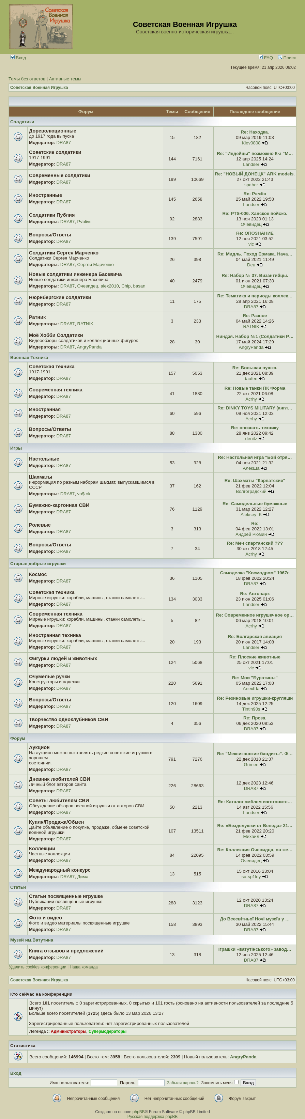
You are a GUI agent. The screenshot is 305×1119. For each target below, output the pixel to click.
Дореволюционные (52, 131)
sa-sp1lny (251, 876)
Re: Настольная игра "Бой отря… (255, 457)
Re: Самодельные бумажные (255, 503)
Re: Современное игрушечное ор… (255, 615)
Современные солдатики (59, 175)
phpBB (139, 1111)
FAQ (266, 57)
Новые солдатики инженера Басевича (75, 274)
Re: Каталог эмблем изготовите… (255, 801)
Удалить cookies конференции (37, 967)
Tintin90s (251, 709)
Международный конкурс (60, 870)
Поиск (287, 57)
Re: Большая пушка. (254, 367)
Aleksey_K (251, 514)
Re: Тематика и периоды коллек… (255, 295)
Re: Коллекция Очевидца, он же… (254, 849)
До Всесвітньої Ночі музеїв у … (255, 918)
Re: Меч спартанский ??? (255, 543)
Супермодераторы (107, 1031)
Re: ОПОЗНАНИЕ (255, 233)
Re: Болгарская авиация (255, 636)
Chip (126, 286)
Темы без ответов (27, 78)
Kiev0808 (251, 142)
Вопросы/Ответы (50, 234)
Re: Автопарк (255, 593)
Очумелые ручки (49, 676)
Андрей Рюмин (251, 534)
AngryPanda (89, 346)
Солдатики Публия (52, 215)
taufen (251, 378)
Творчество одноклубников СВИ (68, 719)
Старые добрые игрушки (38, 563)
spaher (251, 184)
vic (251, 244)
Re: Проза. (254, 717)
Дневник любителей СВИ (59, 779)
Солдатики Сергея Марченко (63, 252)
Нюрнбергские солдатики (60, 297)
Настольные (44, 459)
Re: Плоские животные (254, 656)
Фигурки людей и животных (63, 658)
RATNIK (85, 323)
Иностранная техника (55, 635)
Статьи (18, 887)
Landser (251, 164)
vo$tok (84, 493)
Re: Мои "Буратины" (255, 677)
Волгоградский (251, 491)
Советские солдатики (55, 152)
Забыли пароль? (183, 1083)
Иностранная (45, 409)
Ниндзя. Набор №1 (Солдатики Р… (255, 336)
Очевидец (251, 224)
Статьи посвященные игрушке (66, 896)
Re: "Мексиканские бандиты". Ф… (255, 753)
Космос (38, 574)
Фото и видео (45, 917)
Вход (18, 57)
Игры (16, 448)
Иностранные (45, 195)
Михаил (251, 836)
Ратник (37, 317)
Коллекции (42, 848)
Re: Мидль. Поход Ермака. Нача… (254, 254)
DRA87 (63, 142)
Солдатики (22, 121)
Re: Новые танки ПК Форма (255, 388)
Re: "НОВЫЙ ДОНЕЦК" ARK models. (255, 173)
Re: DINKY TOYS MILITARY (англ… (254, 407)
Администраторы (68, 1031)
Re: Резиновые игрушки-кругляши (255, 698)
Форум (17, 738)
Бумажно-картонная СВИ (59, 505)
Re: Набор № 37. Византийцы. (255, 275)
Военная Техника (29, 357)
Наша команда (83, 967)
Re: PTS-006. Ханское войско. (255, 213)
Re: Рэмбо (255, 193)
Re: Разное (255, 315)
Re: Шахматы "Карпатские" (255, 480)
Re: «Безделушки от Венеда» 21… (255, 825)
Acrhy (251, 399)
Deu (251, 264)
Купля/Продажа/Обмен (56, 822)
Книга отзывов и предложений (66, 950)
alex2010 (110, 286)
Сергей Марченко (95, 264)
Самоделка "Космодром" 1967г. (255, 572)
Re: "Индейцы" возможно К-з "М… (255, 153)
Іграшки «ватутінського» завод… (254, 949)
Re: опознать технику (255, 427)
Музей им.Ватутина (31, 940)
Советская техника (52, 366)
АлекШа (251, 468)
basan (139, 286)
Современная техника (55, 389)
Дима (83, 876)
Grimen (251, 764)
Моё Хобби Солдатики (56, 335)
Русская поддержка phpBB (152, 1116)
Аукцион (39, 747)
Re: (254, 523)
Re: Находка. (255, 132)
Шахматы (40, 477)
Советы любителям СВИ (59, 800)
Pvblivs (84, 221)
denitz (251, 438)
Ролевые (40, 525)
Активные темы (65, 78)
